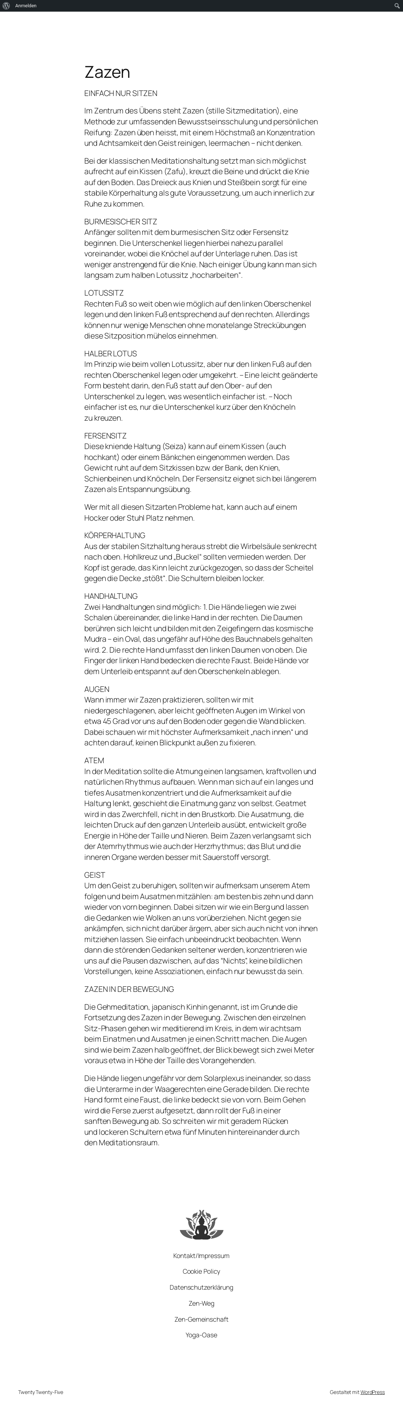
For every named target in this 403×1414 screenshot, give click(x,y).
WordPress (372, 1392)
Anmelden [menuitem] (26, 5)
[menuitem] (6, 6)
